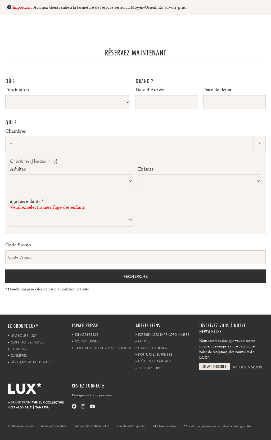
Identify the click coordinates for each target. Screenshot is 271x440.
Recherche (135, 276)
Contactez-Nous (27, 342)
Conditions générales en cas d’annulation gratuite (47, 289)
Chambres (15, 131)
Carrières (19, 356)
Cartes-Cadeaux (152, 348)
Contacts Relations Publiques (102, 348)
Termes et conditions (53, 426)
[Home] (19, 27)
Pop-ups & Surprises (155, 354)
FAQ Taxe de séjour (165, 426)
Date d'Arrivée (150, 89)
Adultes (18, 169)
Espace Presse (86, 335)
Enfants (145, 169)
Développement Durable (32, 362)
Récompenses (86, 341)
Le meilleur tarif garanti (130, 426)
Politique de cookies (21, 426)
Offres (144, 341)
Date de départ (218, 89)
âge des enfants (71, 204)
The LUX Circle (151, 368)
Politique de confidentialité (91, 426)
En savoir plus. (172, 7)
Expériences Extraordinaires (163, 335)
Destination (17, 89)
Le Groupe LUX (24, 336)
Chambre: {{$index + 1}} (33, 161)
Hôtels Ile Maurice (154, 361)
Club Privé (19, 349)
